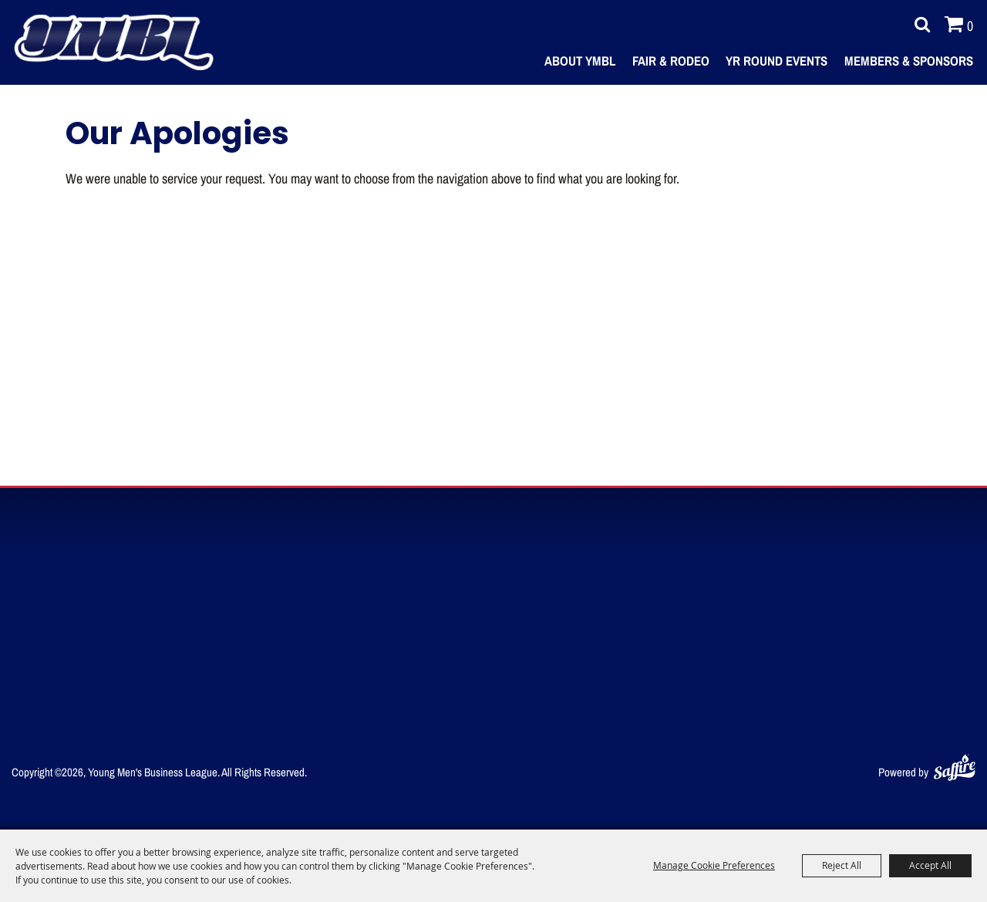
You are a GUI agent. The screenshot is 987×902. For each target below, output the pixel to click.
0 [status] (970, 25)
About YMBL (579, 60)
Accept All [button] (930, 865)
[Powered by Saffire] (954, 764)
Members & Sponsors (908, 60)
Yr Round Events (776, 60)
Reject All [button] (841, 865)
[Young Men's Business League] (114, 42)
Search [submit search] (918, 24)
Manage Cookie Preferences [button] (714, 865)
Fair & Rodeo (670, 60)
